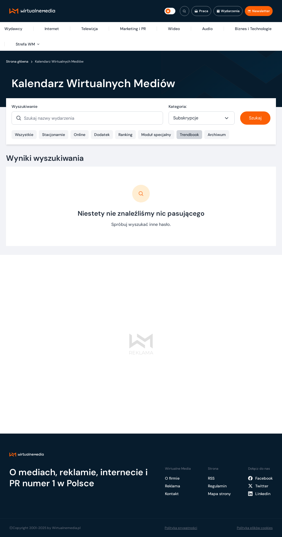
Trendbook (189, 134)
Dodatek (102, 134)
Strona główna (17, 62)
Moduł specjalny (156, 134)
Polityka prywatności (181, 528)
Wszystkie (24, 134)
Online (79, 134)
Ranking (125, 134)
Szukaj (255, 118)
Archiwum (217, 134)
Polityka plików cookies (255, 528)
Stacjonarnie (53, 134)
